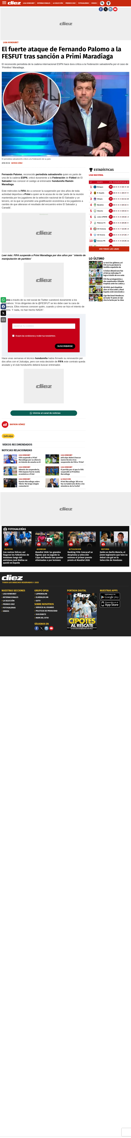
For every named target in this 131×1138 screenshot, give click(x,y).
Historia (105, 549)
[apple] (115, 603)
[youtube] (51, 628)
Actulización (75, 549)
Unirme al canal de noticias (46, 413)
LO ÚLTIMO (96, 258)
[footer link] (65, 584)
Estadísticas (104, 170)
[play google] (115, 596)
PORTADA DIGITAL (76, 590)
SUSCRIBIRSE (65, 346)
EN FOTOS (8, 549)
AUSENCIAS (41, 549)
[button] (3, 299)
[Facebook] (36, 628)
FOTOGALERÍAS (17, 529)
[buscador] (102, 3)
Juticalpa (8, 436)
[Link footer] (12, 577)
